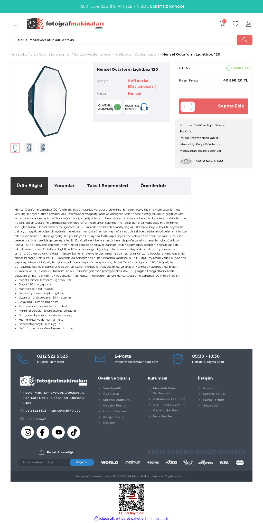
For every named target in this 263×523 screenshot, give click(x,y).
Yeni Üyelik (112, 389)
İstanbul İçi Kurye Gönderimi (201, 145)
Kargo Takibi (114, 418)
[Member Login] (248, 24)
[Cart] (222, 24)
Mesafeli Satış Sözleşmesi (164, 391)
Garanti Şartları (166, 411)
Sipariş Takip (214, 394)
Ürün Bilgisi (29, 186)
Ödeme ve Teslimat (169, 399)
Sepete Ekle (231, 106)
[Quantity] (184, 107)
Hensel (135, 93)
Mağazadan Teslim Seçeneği (201, 151)
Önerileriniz (153, 186)
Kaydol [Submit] (82, 463)
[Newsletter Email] (55, 463)
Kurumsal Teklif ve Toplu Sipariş (203, 125)
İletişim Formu (115, 406)
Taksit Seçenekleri (107, 186)
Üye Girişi (111, 394)
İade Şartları (163, 417)
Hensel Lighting (62, 329)
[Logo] (67, 23)
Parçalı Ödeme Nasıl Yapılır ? (201, 138)
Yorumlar (64, 186)
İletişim (109, 423)
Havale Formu (114, 412)
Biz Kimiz (187, 132)
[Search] (131, 40)
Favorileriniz (213, 400)
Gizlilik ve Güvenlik (169, 405)
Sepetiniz (211, 406)
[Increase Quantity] (191, 104)
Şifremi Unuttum (116, 400)
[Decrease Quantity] (191, 109)
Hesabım (210, 389)
